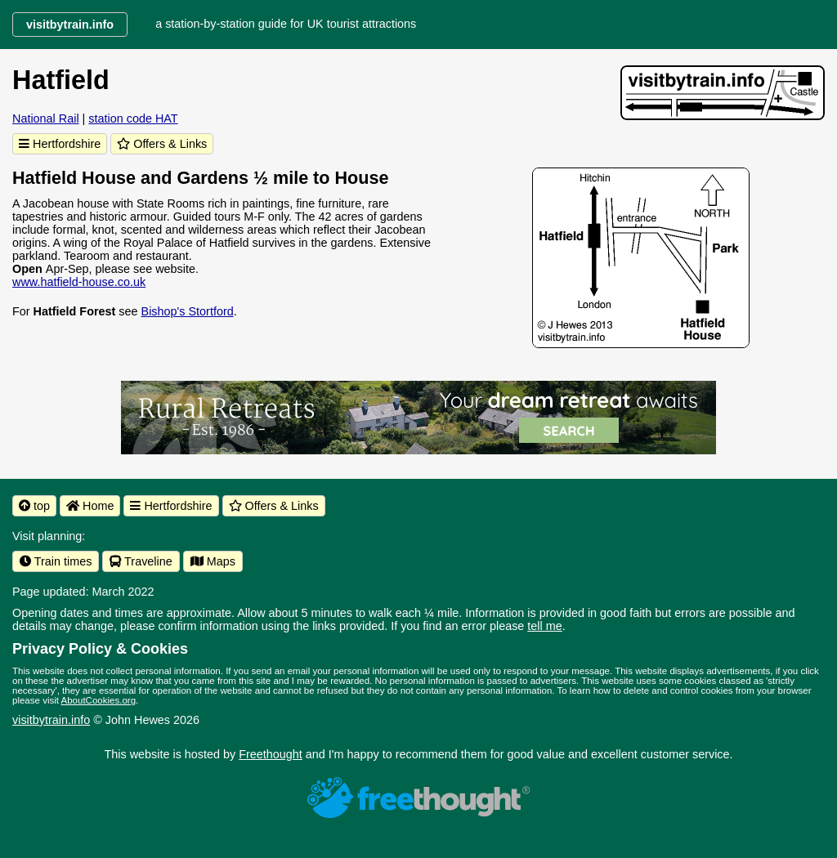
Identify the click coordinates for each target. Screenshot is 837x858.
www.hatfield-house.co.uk (78, 281)
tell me (544, 625)
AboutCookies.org (99, 700)
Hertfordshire (60, 143)
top (34, 505)
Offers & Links (162, 143)
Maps (212, 561)
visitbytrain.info (51, 719)
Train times (56, 561)
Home (90, 505)
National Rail (45, 118)
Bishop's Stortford (187, 311)
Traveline (141, 561)
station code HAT (132, 118)
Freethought (270, 754)
